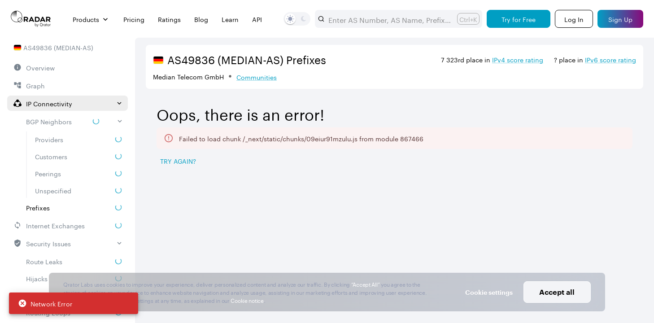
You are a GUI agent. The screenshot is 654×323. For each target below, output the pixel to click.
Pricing (133, 19)
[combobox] (389, 19)
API (257, 19)
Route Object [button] (357, 216)
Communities (256, 77)
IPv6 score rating (610, 59)
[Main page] (31, 18)
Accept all (557, 292)
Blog (201, 19)
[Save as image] (560, 160)
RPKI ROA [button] (281, 216)
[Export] (620, 160)
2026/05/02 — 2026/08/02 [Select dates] (582, 104)
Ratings (169, 19)
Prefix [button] (217, 216)
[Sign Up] (620, 19)
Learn (230, 19)
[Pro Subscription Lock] (182, 215)
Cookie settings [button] (489, 292)
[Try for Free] (518, 19)
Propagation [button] (468, 216)
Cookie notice (247, 300)
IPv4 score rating (517, 59)
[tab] (171, 183)
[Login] (574, 19)
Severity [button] (532, 216)
